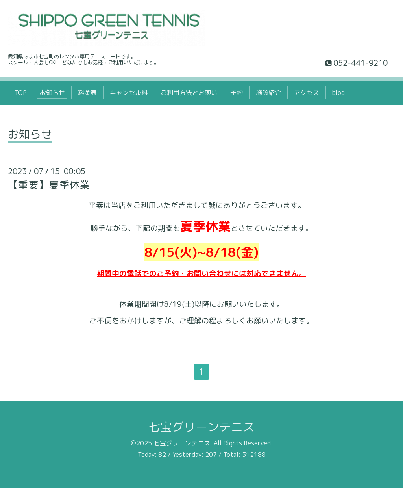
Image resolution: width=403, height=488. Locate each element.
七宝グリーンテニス (201, 427)
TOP (21, 92)
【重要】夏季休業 (49, 185)
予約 (236, 92)
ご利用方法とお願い (189, 92)
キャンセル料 (129, 92)
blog (338, 92)
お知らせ (52, 92)
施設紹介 (268, 92)
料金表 (87, 92)
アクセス (306, 92)
